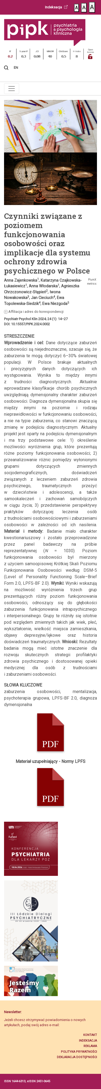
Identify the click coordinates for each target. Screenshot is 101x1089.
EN (16, 68)
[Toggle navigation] (11, 88)
